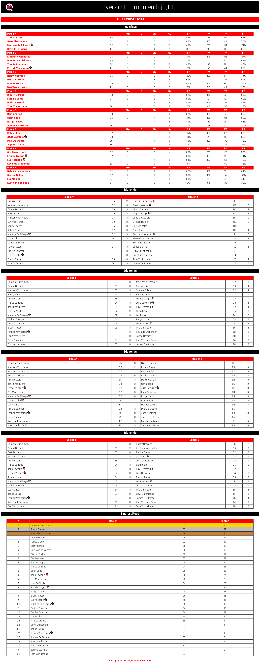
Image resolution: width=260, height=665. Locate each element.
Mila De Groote (16, 141)
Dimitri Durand (15, 95)
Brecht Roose (15, 83)
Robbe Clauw (14, 133)
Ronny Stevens (16, 76)
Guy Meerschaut (16, 152)
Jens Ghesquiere (17, 41)
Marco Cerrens (15, 79)
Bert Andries (14, 114)
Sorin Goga (13, 118)
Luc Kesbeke (14, 160)
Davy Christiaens (17, 49)
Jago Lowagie (15, 137)
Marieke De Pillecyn (18, 45)
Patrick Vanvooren (18, 68)
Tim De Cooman (16, 64)
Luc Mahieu (14, 179)
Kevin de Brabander (18, 164)
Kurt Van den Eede (18, 183)
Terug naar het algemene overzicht (130, 660)
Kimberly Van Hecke (18, 56)
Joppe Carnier (15, 144)
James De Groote (17, 125)
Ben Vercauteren (17, 87)
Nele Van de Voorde (18, 171)
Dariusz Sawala (16, 102)
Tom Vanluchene (17, 106)
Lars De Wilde (15, 99)
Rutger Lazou (15, 121)
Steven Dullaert (16, 175)
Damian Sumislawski (19, 60)
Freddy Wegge (15, 156)
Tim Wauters (15, 37)
